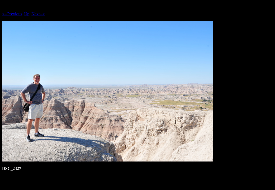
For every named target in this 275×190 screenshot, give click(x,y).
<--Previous (12, 14)
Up (27, 14)
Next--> (38, 14)
